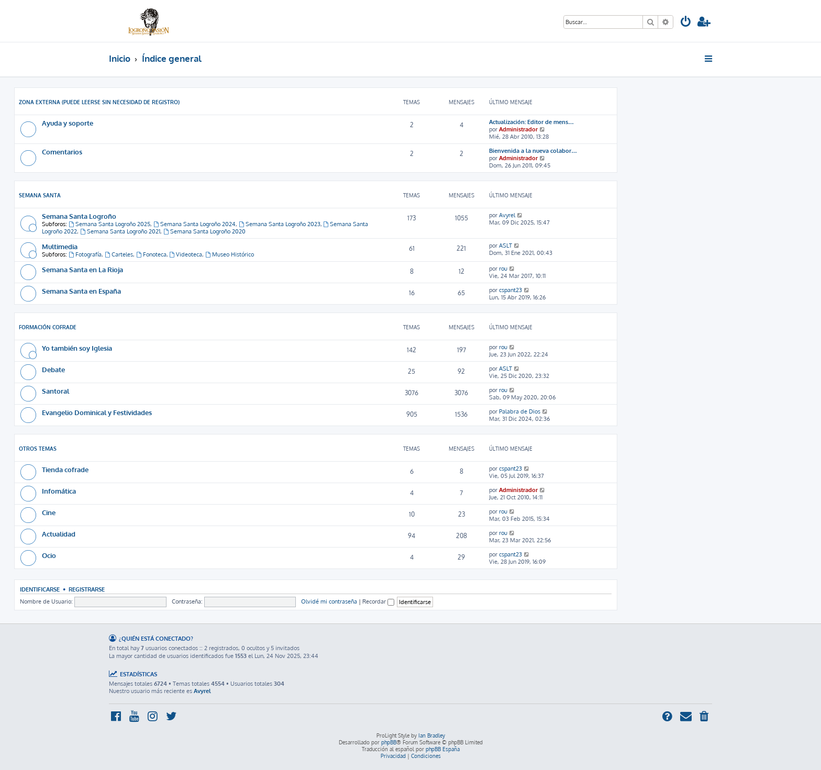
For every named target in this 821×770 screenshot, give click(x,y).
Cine (49, 512)
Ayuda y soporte (67, 122)
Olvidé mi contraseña (329, 601)
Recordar (378, 601)
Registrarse (87, 589)
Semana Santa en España (81, 290)
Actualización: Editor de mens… (531, 122)
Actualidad (58, 533)
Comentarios (62, 151)
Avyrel (507, 215)
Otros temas (38, 448)
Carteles (119, 254)
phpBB (388, 742)
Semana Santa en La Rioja (82, 269)
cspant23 (510, 290)
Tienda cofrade (65, 469)
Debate (53, 369)
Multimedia (59, 246)
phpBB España (443, 749)
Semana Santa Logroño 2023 (279, 224)
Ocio (49, 555)
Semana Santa (40, 195)
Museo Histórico (229, 254)
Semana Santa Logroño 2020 (204, 231)
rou (503, 268)
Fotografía (85, 254)
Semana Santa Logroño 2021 (120, 231)
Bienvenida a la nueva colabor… (533, 150)
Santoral (55, 390)
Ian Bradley (431, 735)
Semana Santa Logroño (79, 215)
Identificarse (40, 589)
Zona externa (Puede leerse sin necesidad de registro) (99, 102)
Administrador (518, 129)
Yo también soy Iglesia (77, 347)
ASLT (505, 245)
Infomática (59, 490)
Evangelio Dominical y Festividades (97, 412)
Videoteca (186, 254)
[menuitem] (686, 23)
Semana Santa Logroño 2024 (194, 224)
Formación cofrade (47, 327)
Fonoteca (151, 254)
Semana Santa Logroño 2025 (109, 224)
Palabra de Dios (519, 411)
